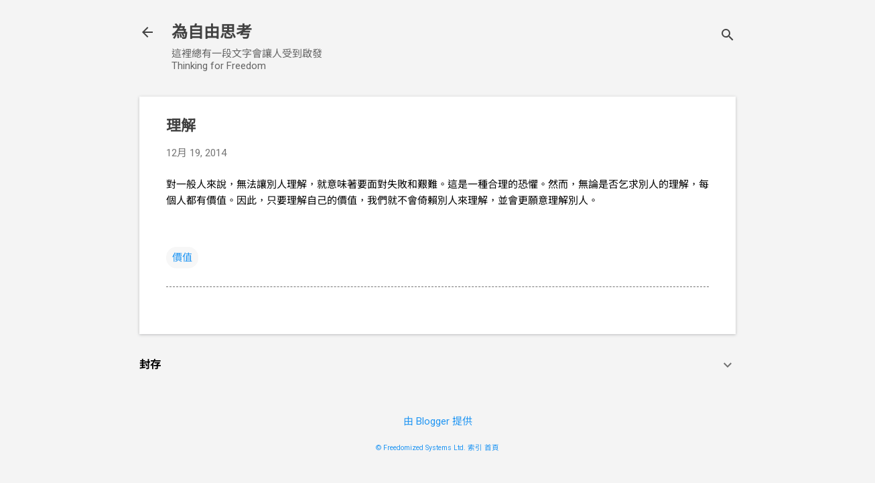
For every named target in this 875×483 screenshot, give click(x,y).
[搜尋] (728, 36)
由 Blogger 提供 (437, 421)
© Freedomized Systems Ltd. (421, 447)
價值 (182, 258)
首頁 (491, 447)
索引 (475, 447)
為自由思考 (212, 32)
